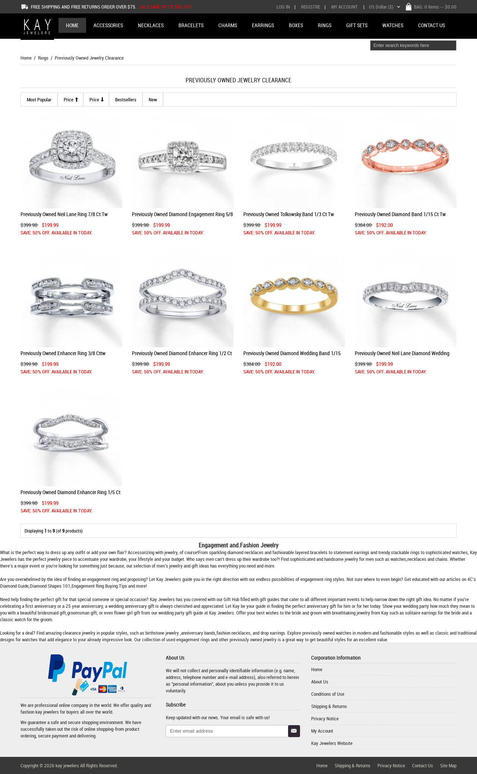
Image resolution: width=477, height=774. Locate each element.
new (153, 99)
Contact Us (422, 765)
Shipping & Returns (329, 706)
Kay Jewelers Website (332, 743)
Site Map (448, 765)
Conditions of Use (327, 694)
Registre (310, 6)
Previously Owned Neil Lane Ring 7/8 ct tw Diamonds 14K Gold (64, 217)
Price (68, 99)
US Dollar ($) (381, 6)
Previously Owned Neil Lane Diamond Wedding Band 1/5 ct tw (402, 356)
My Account (344, 6)
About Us (319, 681)
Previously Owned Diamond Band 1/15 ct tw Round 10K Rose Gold (400, 217)
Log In (283, 6)
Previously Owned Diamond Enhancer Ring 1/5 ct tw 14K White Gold (70, 495)
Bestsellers (125, 99)
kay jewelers (47, 711)
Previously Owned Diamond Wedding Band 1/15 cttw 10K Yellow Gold (292, 356)
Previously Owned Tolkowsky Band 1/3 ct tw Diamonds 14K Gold (288, 217)
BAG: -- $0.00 (435, 6)
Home (72, 25)
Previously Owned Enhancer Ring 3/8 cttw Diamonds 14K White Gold (62, 356)
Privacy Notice (325, 718)
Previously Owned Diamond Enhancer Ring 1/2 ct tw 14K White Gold (182, 356)
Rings (43, 57)
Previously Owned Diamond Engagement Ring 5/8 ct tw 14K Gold (182, 217)
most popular (39, 99)
